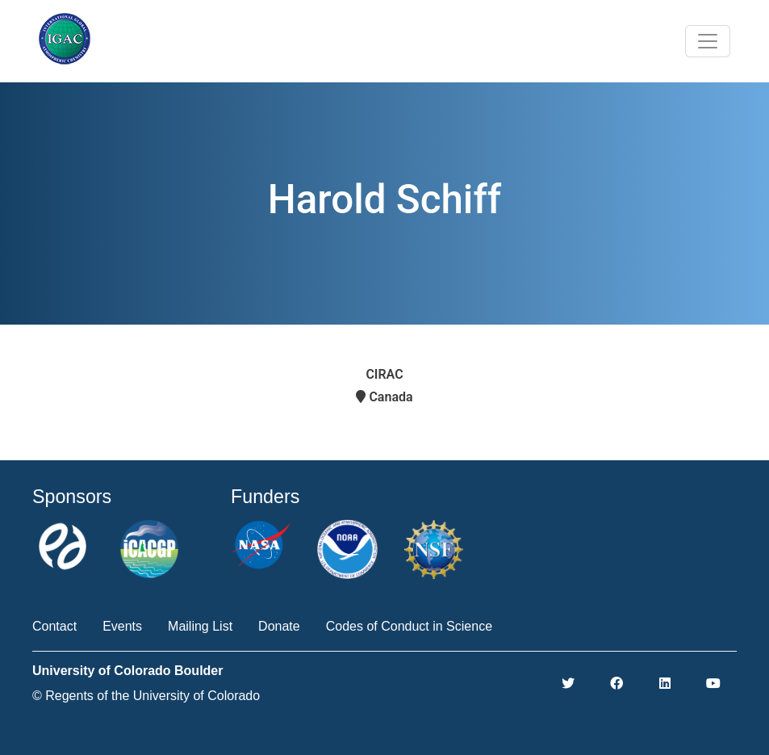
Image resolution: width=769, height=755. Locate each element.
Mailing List (200, 626)
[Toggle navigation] (707, 41)
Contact (54, 626)
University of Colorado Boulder (127, 670)
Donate (279, 626)
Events (122, 626)
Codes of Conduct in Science (409, 626)
